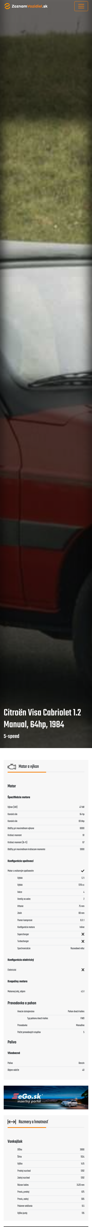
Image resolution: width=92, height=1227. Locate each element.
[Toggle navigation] (81, 6)
